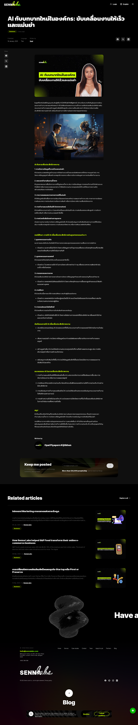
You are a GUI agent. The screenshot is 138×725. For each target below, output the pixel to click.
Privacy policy (48, 680)
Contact (84, 648)
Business (12, 31)
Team (91, 648)
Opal (31, 41)
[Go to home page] (12, 4)
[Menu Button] (133, 4)
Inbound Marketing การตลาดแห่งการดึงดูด (35, 511)
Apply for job (99, 648)
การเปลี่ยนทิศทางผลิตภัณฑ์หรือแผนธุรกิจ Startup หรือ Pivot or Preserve (45, 570)
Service (66, 648)
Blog (115, 648)
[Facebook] (105, 680)
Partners (108, 648)
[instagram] (113, 680)
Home (59, 648)
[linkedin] (128, 39)
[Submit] (110, 465)
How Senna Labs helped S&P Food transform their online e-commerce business (45, 541)
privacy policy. (38, 716)
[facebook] (118, 39)
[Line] (109, 680)
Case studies (75, 648)
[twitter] (123, 39)
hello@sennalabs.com (29, 651)
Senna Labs (28, 525)
